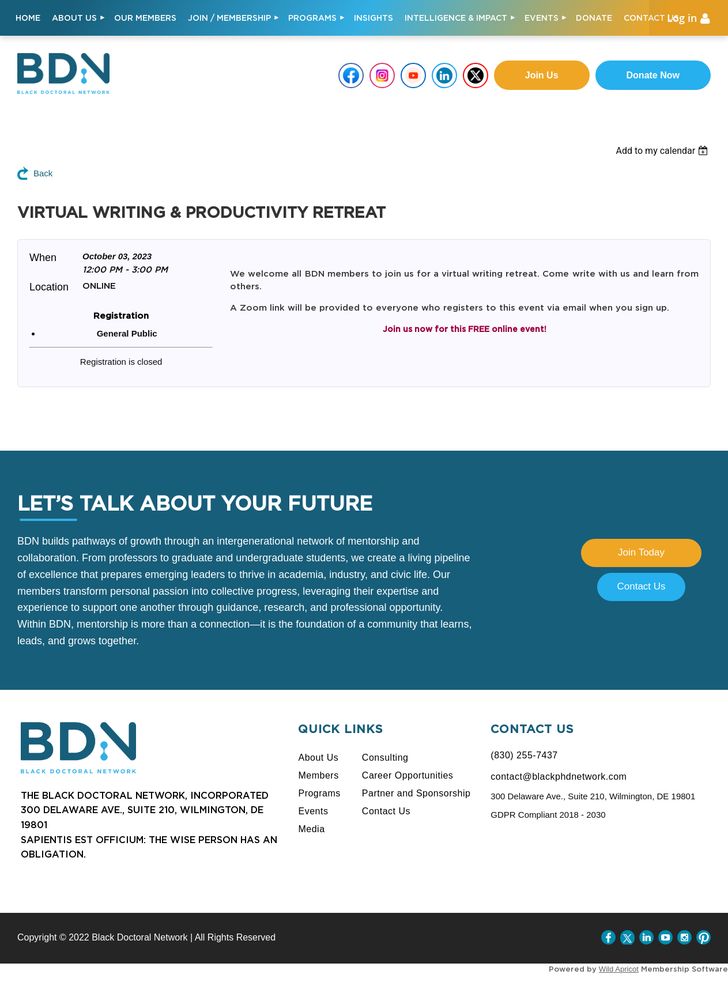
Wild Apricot (619, 969)
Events (313, 811)
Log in (682, 18)
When (42, 257)
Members (318, 775)
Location (49, 287)
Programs (319, 793)
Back (42, 173)
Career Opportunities (408, 775)
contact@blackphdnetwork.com (559, 776)
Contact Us (641, 586)
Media (311, 829)
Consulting (385, 757)
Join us (542, 75)
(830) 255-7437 (524, 755)
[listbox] (672, 150)
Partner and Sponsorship (416, 793)
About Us (318, 757)
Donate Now (653, 75)
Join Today (641, 552)
